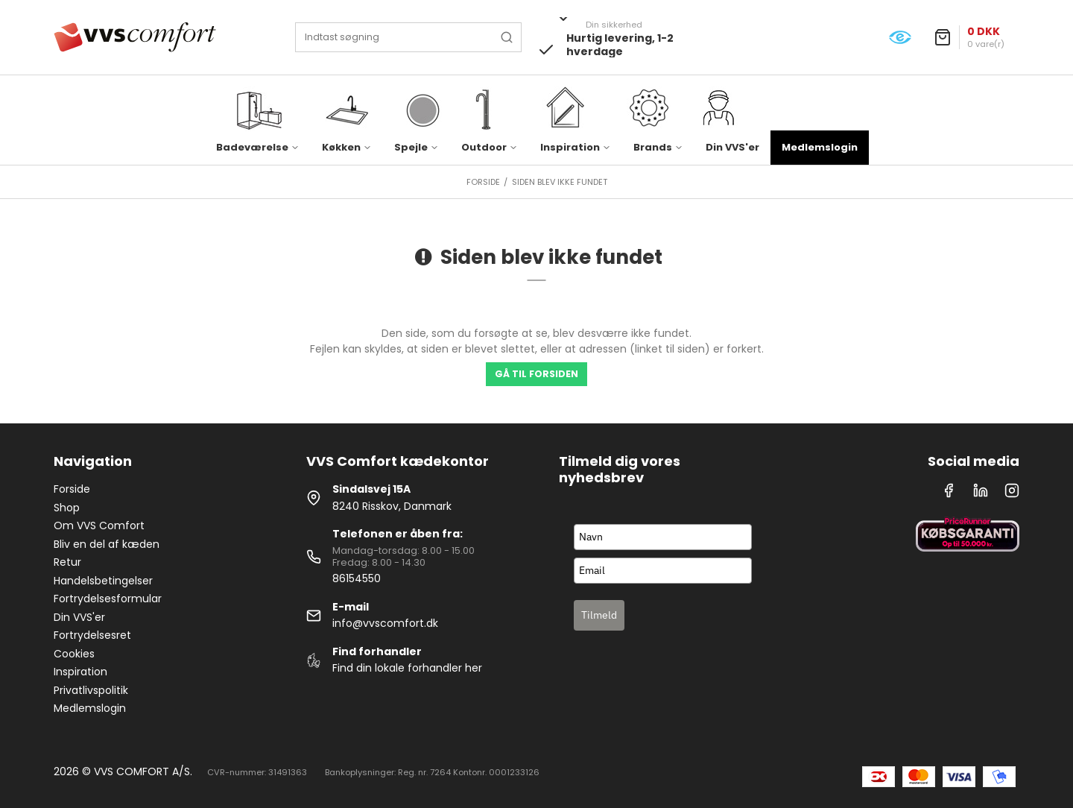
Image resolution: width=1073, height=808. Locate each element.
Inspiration (80, 671)
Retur (67, 562)
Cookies (74, 653)
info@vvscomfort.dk (385, 623)
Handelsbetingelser (103, 580)
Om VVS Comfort (99, 525)
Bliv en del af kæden (106, 544)
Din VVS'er (732, 147)
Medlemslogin (820, 147)
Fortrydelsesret (92, 635)
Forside (72, 489)
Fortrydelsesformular (108, 598)
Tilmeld (599, 615)
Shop (67, 507)
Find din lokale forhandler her (407, 667)
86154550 (356, 578)
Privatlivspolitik (91, 690)
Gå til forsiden (536, 373)
